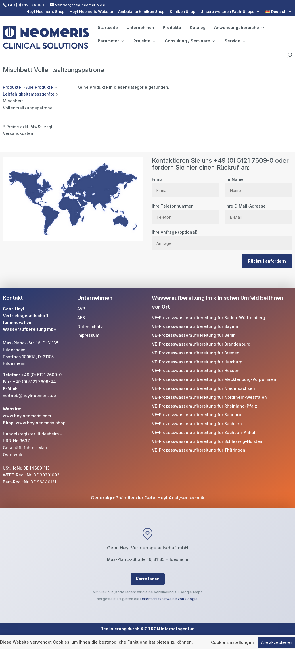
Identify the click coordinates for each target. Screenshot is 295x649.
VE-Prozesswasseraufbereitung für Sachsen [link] (197, 423)
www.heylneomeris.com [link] (27, 415)
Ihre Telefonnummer (185, 212)
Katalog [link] (198, 28)
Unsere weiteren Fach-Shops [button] (227, 11)
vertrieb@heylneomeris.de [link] (29, 395)
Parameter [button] (111, 41)
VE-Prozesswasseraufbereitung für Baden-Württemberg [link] (208, 317)
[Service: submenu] (244, 41)
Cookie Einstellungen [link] (232, 642)
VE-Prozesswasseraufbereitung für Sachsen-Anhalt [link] (204, 432)
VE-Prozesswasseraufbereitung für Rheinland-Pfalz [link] (204, 406)
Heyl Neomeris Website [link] (91, 11)
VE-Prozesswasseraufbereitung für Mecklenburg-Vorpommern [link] (215, 379)
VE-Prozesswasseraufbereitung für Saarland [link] (197, 414)
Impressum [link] (88, 335)
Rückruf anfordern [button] (267, 261)
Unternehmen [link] (140, 28)
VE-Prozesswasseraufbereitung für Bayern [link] (195, 326)
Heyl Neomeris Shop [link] (45, 11)
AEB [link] (81, 317)
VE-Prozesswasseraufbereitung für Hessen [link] (196, 370)
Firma (185, 185)
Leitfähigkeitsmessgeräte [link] (29, 94)
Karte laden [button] (148, 578)
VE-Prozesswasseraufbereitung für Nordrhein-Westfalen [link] (209, 397)
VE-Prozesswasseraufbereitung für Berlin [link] (194, 335)
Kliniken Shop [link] (182, 11)
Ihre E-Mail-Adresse (258, 212)
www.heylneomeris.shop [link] (41, 422)
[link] (278, 11)
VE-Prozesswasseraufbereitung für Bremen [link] (196, 352)
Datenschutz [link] (90, 326)
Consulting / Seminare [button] (190, 41)
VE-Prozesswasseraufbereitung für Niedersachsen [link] (203, 388)
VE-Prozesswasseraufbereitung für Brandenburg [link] (201, 344)
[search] (289, 55)
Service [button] (235, 41)
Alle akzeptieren (276, 642)
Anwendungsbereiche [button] (239, 28)
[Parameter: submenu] (122, 41)
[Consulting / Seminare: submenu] (213, 41)
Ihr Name (258, 185)
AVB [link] (81, 308)
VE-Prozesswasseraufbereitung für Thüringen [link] (198, 449)
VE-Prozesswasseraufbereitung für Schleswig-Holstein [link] (208, 441)
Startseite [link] (108, 28)
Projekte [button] (144, 41)
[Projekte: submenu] (154, 41)
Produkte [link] (172, 28)
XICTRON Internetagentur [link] (167, 628)
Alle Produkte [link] (39, 87)
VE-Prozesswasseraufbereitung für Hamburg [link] (197, 361)
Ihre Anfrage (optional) (222, 238)
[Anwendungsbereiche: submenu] (262, 27)
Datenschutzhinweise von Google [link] (169, 599)
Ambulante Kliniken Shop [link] (141, 11)
